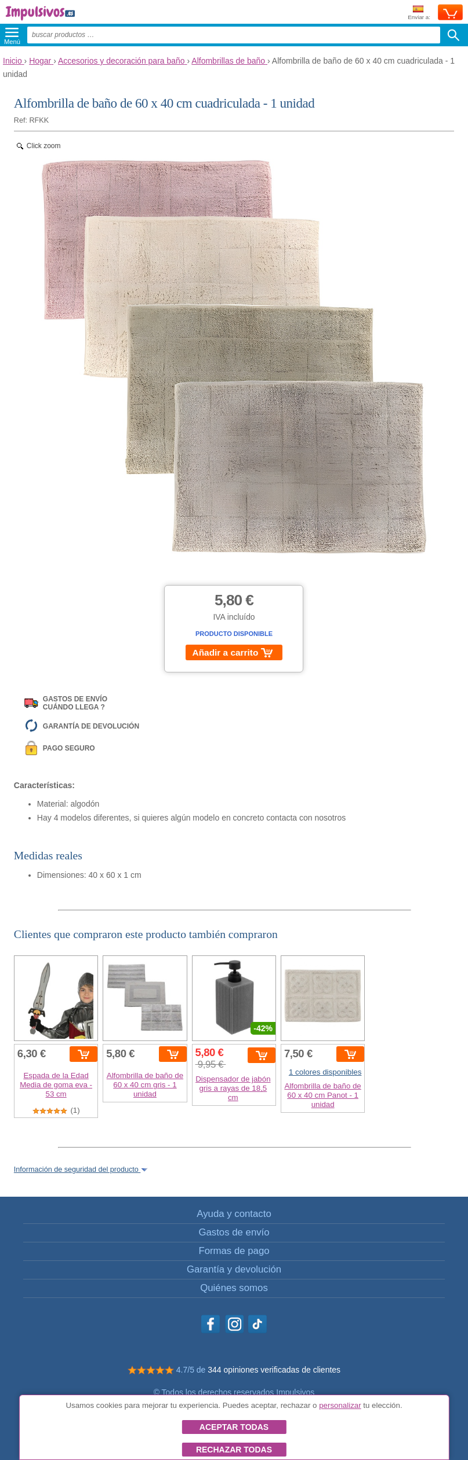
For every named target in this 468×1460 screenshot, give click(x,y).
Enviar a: (419, 13)
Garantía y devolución (234, 1269)
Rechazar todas (234, 1449)
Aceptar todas (234, 1427)
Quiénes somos (234, 1287)
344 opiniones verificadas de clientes (274, 1369)
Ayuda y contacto (234, 1213)
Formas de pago (233, 1250)
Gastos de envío (233, 1232)
